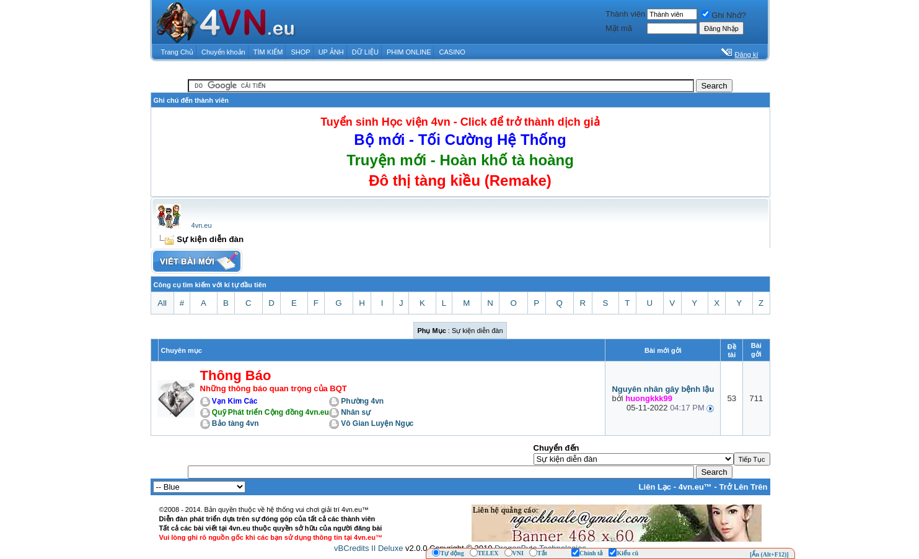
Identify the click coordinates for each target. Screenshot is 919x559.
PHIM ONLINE (409, 52)
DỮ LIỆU (365, 52)
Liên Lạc (655, 487)
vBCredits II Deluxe (368, 548)
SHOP (300, 52)
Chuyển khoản (223, 52)
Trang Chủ (177, 52)
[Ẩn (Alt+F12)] (769, 554)
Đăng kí (747, 54)
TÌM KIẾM (268, 52)
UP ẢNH (331, 52)
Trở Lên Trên (743, 487)
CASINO (452, 52)
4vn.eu (201, 225)
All (162, 303)
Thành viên (625, 14)
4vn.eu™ (695, 487)
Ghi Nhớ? (723, 15)
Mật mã (618, 28)
